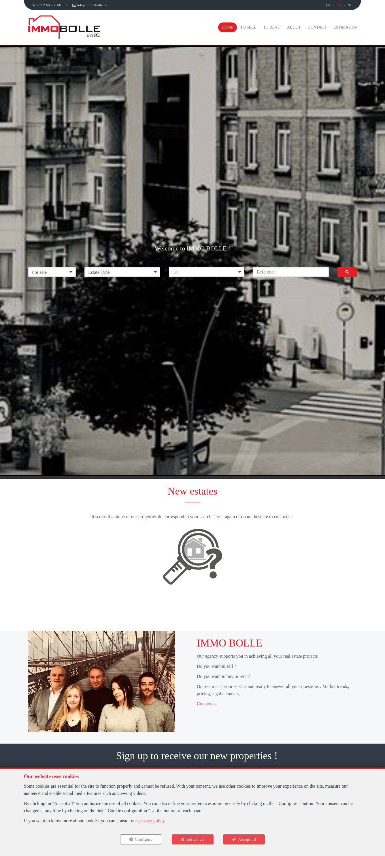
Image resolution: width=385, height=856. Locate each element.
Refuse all (195, 839)
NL (350, 5)
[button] (207, 272)
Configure (143, 839)
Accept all (247, 839)
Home (227, 27)
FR (328, 5)
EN (338, 5)
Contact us (206, 703)
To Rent (271, 27)
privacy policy (151, 820)
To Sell (248, 27)
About (294, 27)
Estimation (345, 27)
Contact (317, 27)
